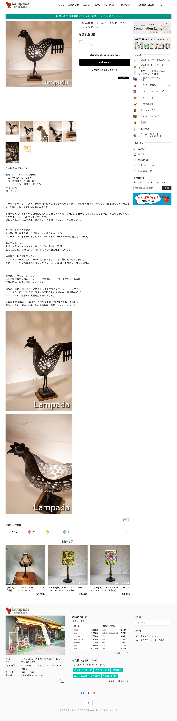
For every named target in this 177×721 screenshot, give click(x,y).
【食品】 (142, 122)
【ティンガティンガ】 (149, 116)
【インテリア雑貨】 (148, 85)
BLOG (97, 4)
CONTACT (109, 4)
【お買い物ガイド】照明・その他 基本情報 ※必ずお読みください (88, 16)
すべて (14, 532)
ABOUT (86, 4)
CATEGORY (73, 4)
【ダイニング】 (146, 97)
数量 (81, 41)
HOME (60, 4)
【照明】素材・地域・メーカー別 (151, 66)
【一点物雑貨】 (146, 104)
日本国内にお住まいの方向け (105, 70)
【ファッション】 (147, 110)
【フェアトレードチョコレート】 (151, 79)
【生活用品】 (145, 129)
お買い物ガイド (126, 4)
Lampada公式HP (146, 4)
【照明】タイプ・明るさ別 (151, 60)
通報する (126, 520)
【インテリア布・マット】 (151, 91)
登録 (167, 188)
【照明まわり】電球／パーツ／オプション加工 (151, 72)
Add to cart (104, 62)
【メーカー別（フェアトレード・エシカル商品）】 (151, 135)
